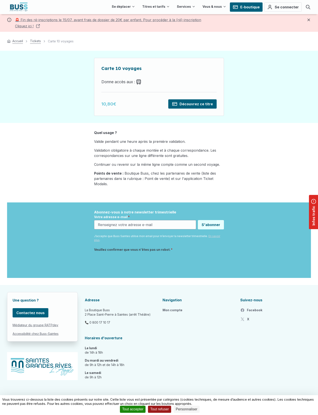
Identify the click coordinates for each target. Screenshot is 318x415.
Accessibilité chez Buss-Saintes (36, 334)
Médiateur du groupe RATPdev (35, 325)
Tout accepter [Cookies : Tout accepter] (132, 409)
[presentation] (127, 262)
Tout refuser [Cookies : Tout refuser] (159, 409)
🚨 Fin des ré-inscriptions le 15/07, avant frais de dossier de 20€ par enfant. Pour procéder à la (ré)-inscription (108, 20)
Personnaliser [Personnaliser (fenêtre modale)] (186, 409)
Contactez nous (30, 313)
